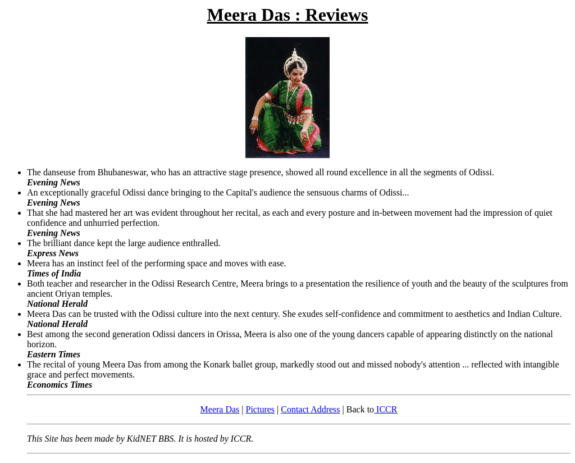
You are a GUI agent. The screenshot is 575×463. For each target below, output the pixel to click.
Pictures (260, 409)
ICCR (385, 409)
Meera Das (220, 409)
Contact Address (310, 409)
